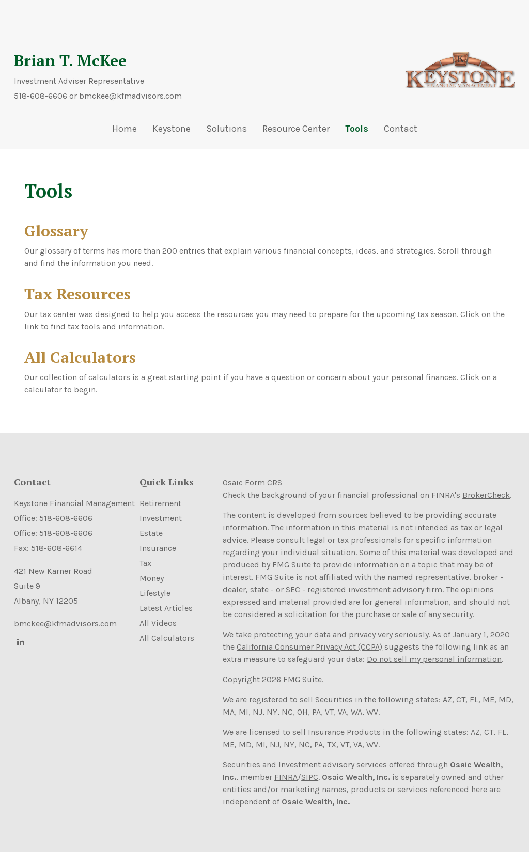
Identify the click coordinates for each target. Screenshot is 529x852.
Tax (145, 563)
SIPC (309, 777)
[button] (171, 131)
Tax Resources (77, 293)
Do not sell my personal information (434, 659)
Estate (151, 533)
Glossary (56, 230)
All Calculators (80, 357)
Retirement (160, 503)
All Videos (158, 623)
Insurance (157, 548)
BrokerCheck (486, 495)
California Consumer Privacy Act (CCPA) (309, 647)
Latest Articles (166, 608)
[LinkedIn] (19, 642)
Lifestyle (154, 593)
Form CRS (263, 482)
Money (151, 578)
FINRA (286, 777)
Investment (160, 518)
